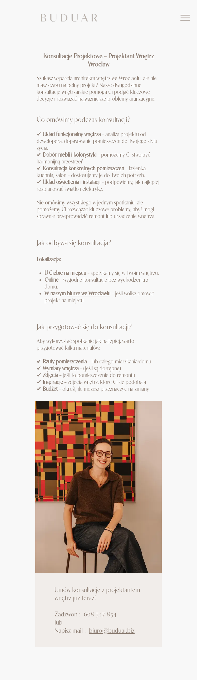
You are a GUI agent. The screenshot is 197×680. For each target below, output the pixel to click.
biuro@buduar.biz (112, 630)
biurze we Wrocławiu (88, 293)
